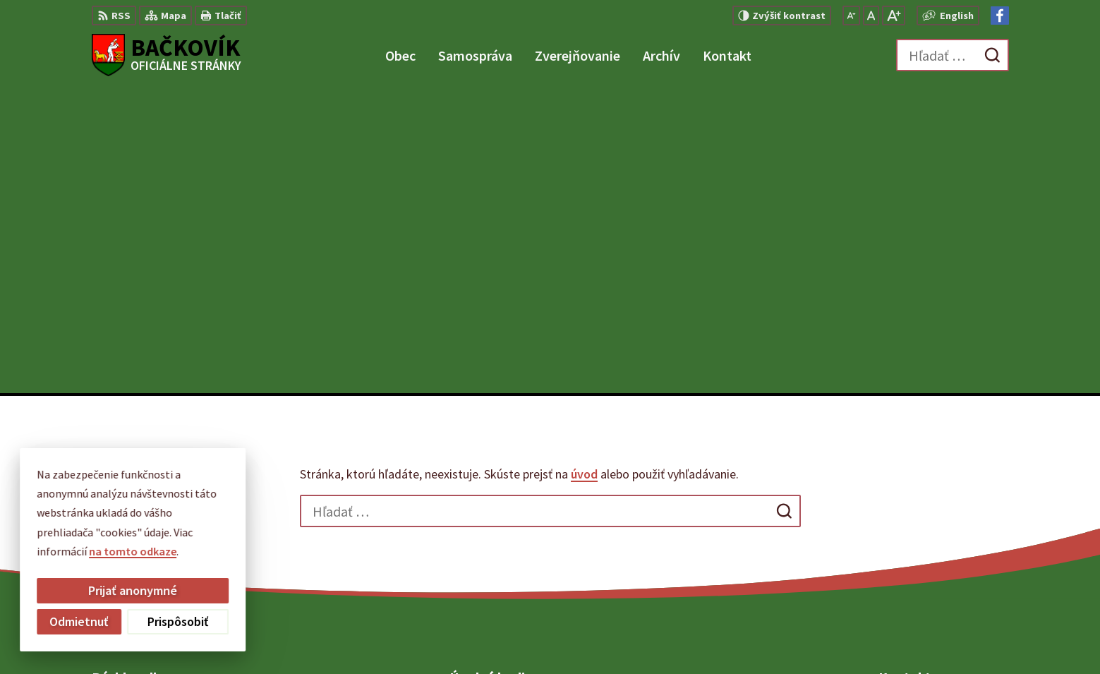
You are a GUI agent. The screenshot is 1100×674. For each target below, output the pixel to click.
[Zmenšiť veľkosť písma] (851, 15)
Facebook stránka (923, 557)
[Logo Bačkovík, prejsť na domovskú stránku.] (166, 55)
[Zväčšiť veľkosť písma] (893, 15)
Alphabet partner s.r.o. (620, 636)
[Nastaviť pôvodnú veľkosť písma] (871, 15)
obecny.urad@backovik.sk (943, 541)
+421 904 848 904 (918, 524)
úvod (584, 168)
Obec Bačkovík (802, 636)
